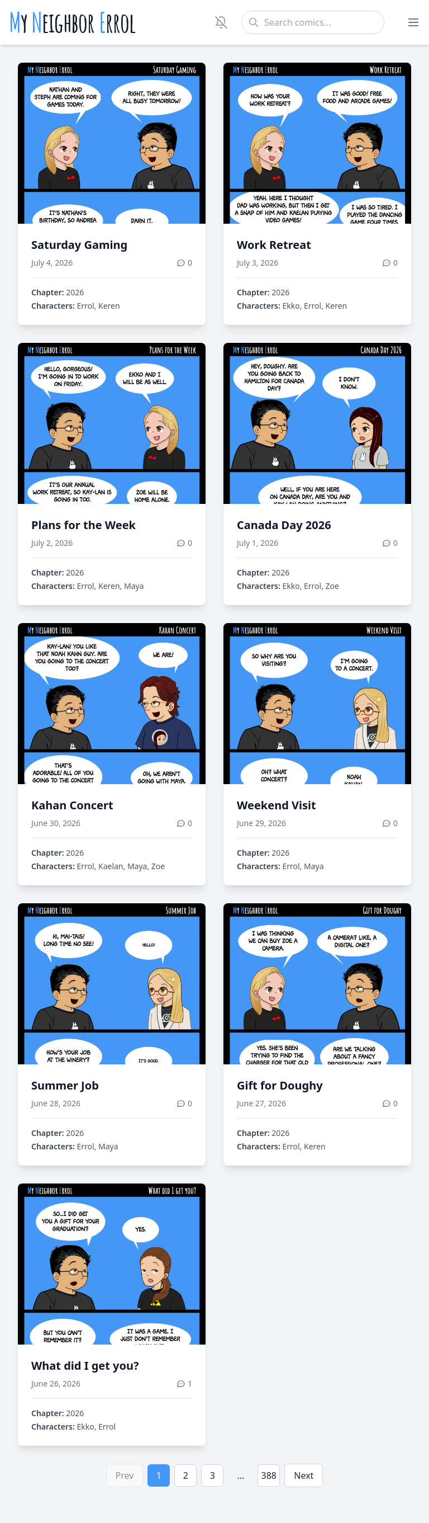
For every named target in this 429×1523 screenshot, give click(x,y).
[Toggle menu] (413, 22)
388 (269, 1475)
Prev (125, 1475)
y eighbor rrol (72, 22)
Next (303, 1475)
